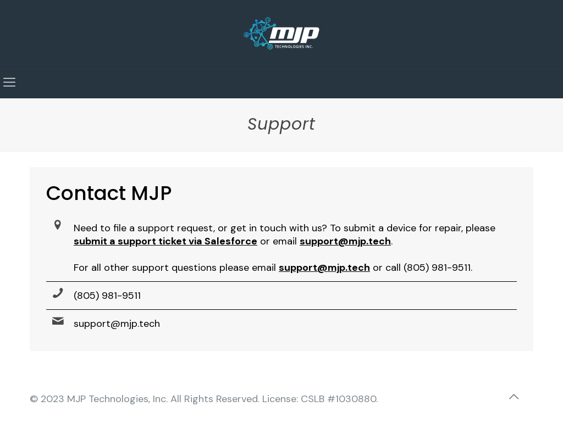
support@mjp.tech (117, 323)
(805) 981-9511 (107, 295)
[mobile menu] (9, 82)
